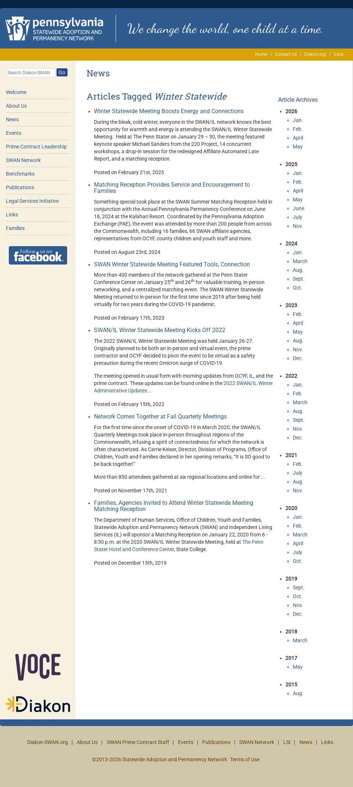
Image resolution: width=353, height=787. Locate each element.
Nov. (298, 226)
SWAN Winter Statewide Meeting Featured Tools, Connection (172, 264)
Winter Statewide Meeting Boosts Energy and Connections (169, 111)
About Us (16, 106)
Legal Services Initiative (32, 201)
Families (15, 228)
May (298, 147)
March (300, 261)
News (12, 119)
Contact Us (286, 54)
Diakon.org (315, 54)
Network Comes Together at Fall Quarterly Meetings (160, 416)
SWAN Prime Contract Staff (138, 742)
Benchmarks (20, 174)
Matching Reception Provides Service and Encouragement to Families (172, 188)
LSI (287, 742)
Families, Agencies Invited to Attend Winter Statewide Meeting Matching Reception (173, 506)
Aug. (298, 270)
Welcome (16, 92)
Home (261, 54)
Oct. (297, 288)
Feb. (298, 129)
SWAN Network (23, 160)
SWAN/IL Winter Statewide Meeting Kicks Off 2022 (159, 330)
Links (12, 215)
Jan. (298, 120)
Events (13, 133)
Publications (20, 187)
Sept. (299, 279)
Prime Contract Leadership (36, 147)
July (297, 217)
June (298, 208)
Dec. (298, 358)
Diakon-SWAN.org (47, 742)
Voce (338, 54)
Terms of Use (244, 759)
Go (62, 72)
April (298, 138)
